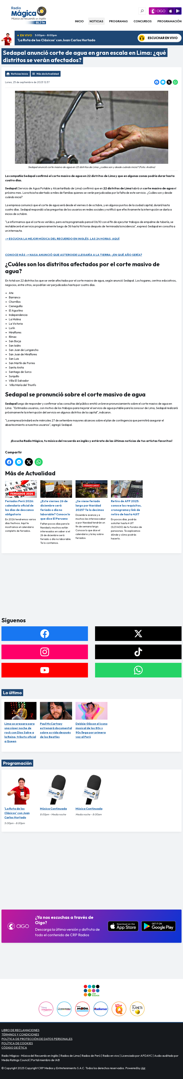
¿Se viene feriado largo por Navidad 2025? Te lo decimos (91, 496)
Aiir (143, 1068)
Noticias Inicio (19, 73)
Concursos (143, 21)
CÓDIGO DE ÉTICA (14, 1047)
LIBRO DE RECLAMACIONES (20, 1030)
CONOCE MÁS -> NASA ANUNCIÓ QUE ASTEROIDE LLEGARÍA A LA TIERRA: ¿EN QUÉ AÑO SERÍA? (73, 255)
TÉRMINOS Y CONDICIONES (20, 1034)
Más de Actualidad (47, 73)
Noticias (96, 21)
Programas (118, 21)
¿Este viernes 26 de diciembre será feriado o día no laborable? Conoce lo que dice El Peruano (56, 500)
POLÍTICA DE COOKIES (17, 1043)
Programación (169, 21)
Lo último (12, 692)
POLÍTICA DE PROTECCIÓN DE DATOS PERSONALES (36, 1039)
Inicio (79, 21)
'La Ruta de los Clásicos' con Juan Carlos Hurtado (56, 40)
